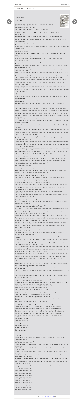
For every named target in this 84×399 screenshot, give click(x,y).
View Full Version (66, 4)
